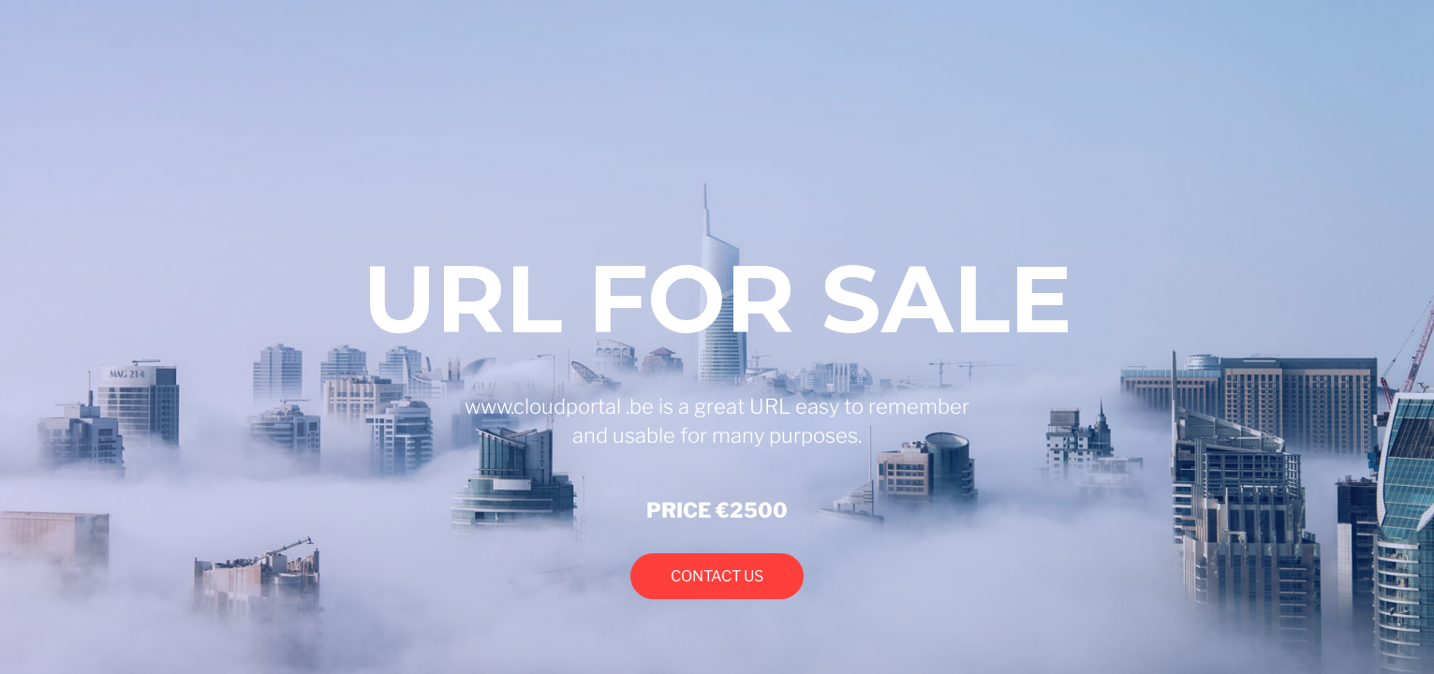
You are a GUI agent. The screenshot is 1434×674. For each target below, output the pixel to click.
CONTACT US (717, 576)
